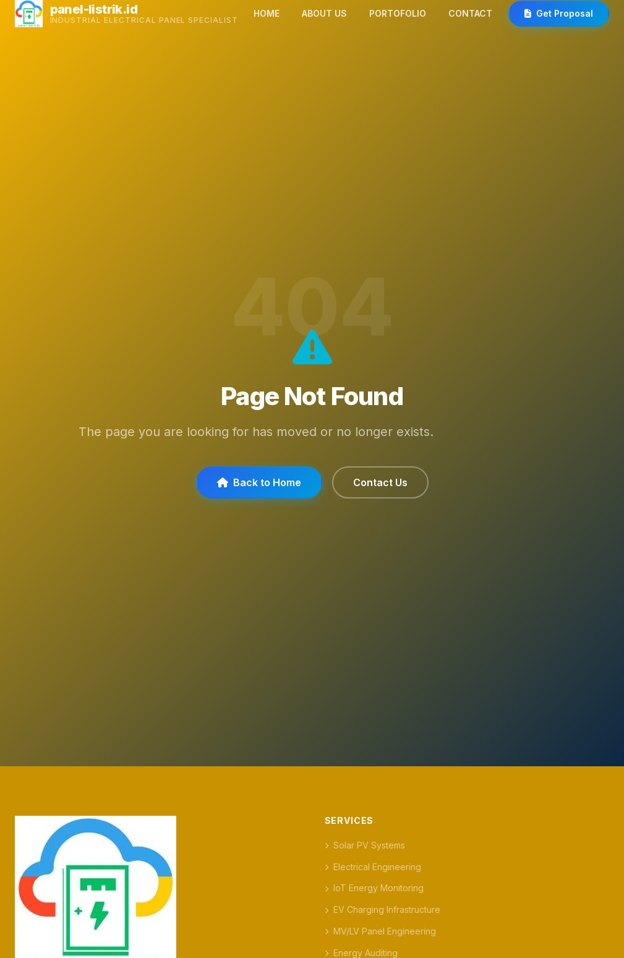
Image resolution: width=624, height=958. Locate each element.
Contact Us (380, 482)
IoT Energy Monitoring (374, 888)
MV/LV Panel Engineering (380, 931)
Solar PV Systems (365, 845)
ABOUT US (324, 13)
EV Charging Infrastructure (382, 909)
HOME (267, 13)
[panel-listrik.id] (126, 13)
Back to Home (259, 482)
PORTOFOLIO (397, 13)
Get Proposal (558, 13)
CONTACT (470, 13)
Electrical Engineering (373, 867)
